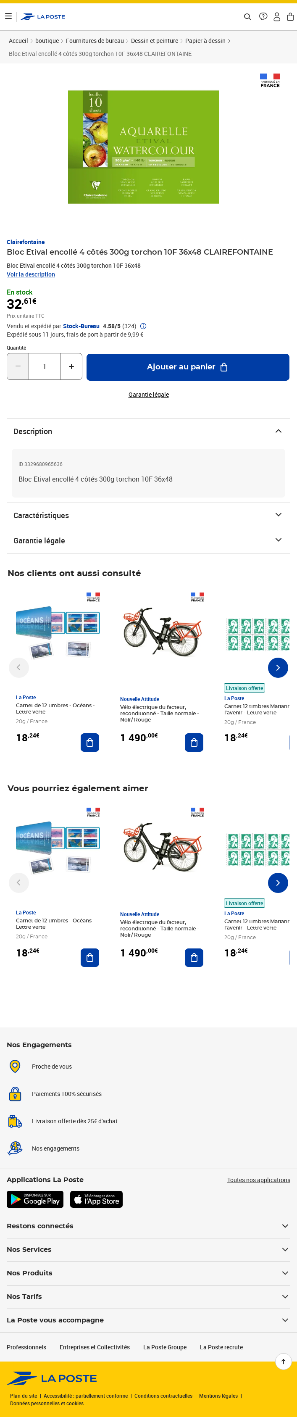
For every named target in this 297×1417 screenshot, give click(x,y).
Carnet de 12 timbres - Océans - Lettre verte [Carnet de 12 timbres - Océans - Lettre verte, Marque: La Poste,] (55, 708)
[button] (263, 17)
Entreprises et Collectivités (95, 1347)
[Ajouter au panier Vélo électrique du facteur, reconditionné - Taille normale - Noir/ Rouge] (194, 742)
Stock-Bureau (81, 326)
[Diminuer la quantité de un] (18, 366)
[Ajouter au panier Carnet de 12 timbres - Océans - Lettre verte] (90, 742)
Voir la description (31, 274)
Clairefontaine (26, 242)
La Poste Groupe (165, 1347)
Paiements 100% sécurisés (67, 1094)
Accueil (18, 41)
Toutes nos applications (258, 1180)
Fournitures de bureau (95, 41)
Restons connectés (148, 1226)
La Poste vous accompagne (148, 1320)
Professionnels (26, 1347)
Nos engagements (55, 1148)
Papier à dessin (205, 41)
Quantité (16, 347)
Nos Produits (148, 1273)
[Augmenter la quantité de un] (71, 366)
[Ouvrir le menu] (8, 16)
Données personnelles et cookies (47, 1403)
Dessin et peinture (154, 41)
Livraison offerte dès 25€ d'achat (75, 1121)
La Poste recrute (221, 1347)
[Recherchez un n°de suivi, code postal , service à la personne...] (247, 17)
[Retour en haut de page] (283, 1361)
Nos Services (148, 1250)
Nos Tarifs (148, 1297)
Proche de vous (52, 1066)
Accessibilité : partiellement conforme (86, 1395)
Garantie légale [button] (149, 394)
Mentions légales (218, 1395)
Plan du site (23, 1395)
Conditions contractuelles (163, 1395)
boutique (47, 41)
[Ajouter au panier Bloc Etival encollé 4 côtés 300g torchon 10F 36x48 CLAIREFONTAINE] (188, 367)
